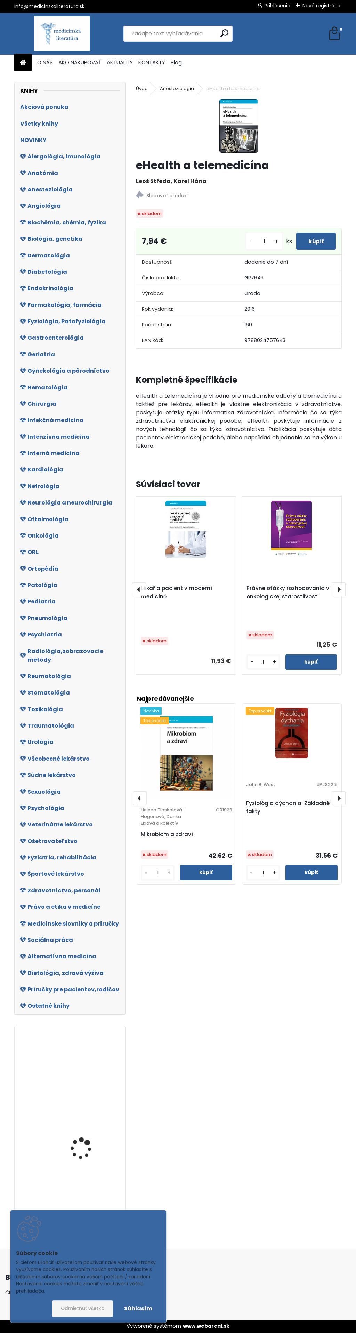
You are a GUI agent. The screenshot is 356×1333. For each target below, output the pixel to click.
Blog (176, 62)
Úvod (142, 88)
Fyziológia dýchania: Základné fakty (288, 807)
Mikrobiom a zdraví (167, 834)
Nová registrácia (322, 5)
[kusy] (260, 241)
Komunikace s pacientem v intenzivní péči (87, 1145)
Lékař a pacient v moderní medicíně (176, 592)
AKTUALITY (120, 62)
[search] (224, 33)
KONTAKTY (151, 62)
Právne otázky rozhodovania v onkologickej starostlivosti (287, 592)
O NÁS (45, 62)
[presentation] (139, 589)
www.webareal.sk (206, 1326)
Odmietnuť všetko (82, 1308)
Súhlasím (138, 1308)
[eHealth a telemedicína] (238, 126)
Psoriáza (70, 1065)
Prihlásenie (277, 5)
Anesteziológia (177, 88)
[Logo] (62, 33)
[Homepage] (23, 63)
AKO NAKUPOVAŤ (79, 62)
